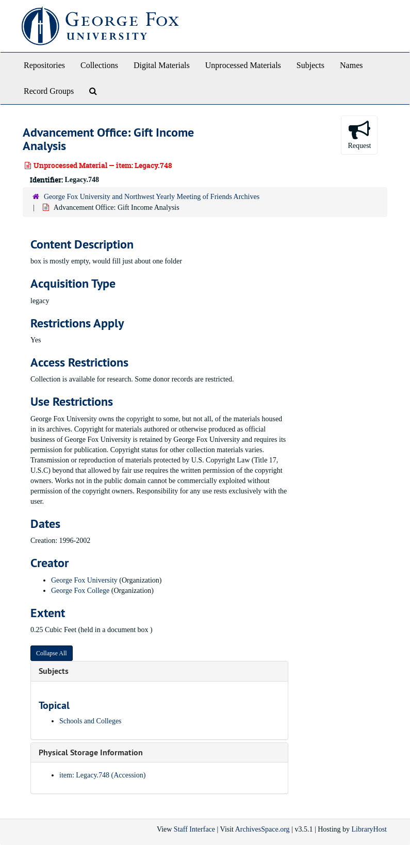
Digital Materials (162, 65)
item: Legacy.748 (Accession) (102, 775)
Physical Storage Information (91, 752)
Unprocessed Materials (243, 65)
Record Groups (49, 91)
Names (351, 65)
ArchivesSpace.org (262, 829)
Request (359, 134)
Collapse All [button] (51, 653)
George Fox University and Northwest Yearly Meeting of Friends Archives (151, 197)
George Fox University (84, 580)
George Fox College (80, 590)
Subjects (310, 65)
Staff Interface (194, 829)
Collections (99, 65)
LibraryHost (369, 829)
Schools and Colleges (90, 721)
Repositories (44, 65)
